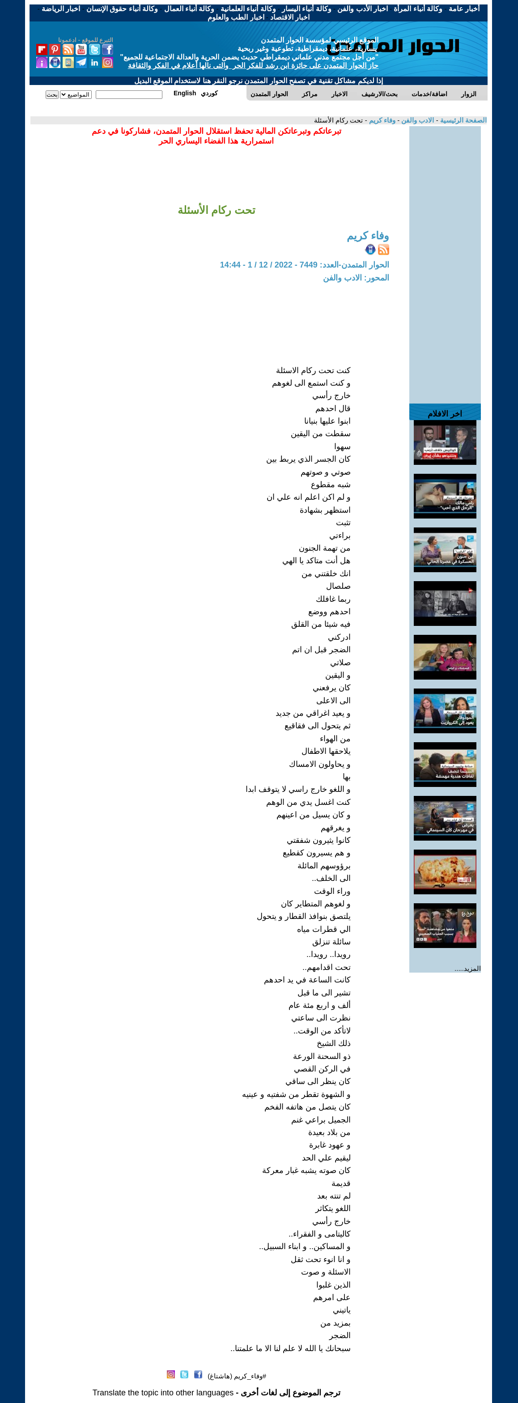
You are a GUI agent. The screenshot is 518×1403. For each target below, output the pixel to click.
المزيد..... (467, 968)
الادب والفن (416, 120)
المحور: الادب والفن (356, 277)
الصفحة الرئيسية (462, 120)
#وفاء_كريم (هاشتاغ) (237, 1376)
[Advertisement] (445, 260)
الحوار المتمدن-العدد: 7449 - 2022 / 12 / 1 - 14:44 (304, 264)
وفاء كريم (381, 120)
